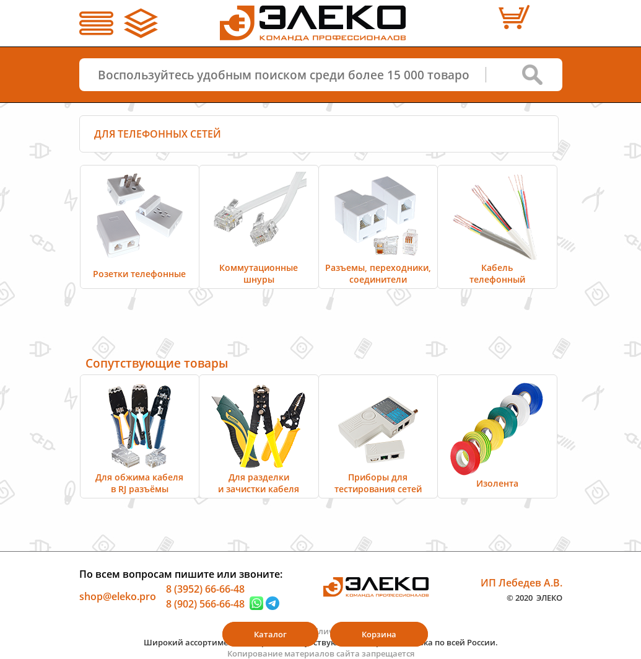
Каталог (270, 634)
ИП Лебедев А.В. (521, 583)
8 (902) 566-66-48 (205, 603)
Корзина (379, 634)
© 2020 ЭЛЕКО (534, 597)
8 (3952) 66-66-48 (205, 589)
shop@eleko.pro (117, 596)
